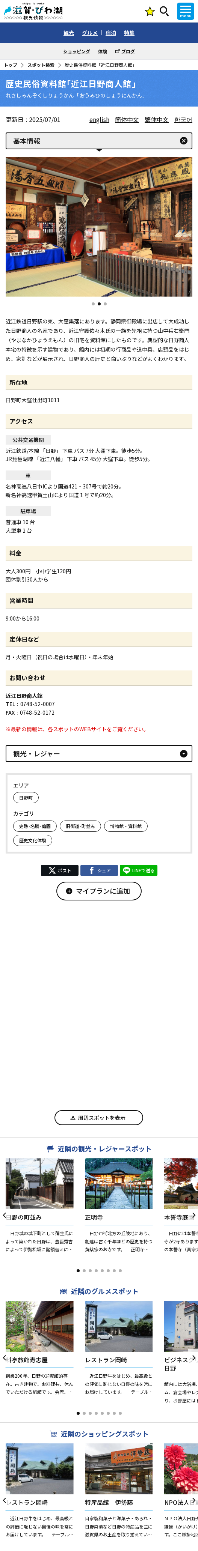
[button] (93, 303)
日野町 (26, 797)
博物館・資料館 (126, 826)
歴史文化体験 (32, 840)
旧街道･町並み (80, 826)
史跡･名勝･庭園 (35, 826)
